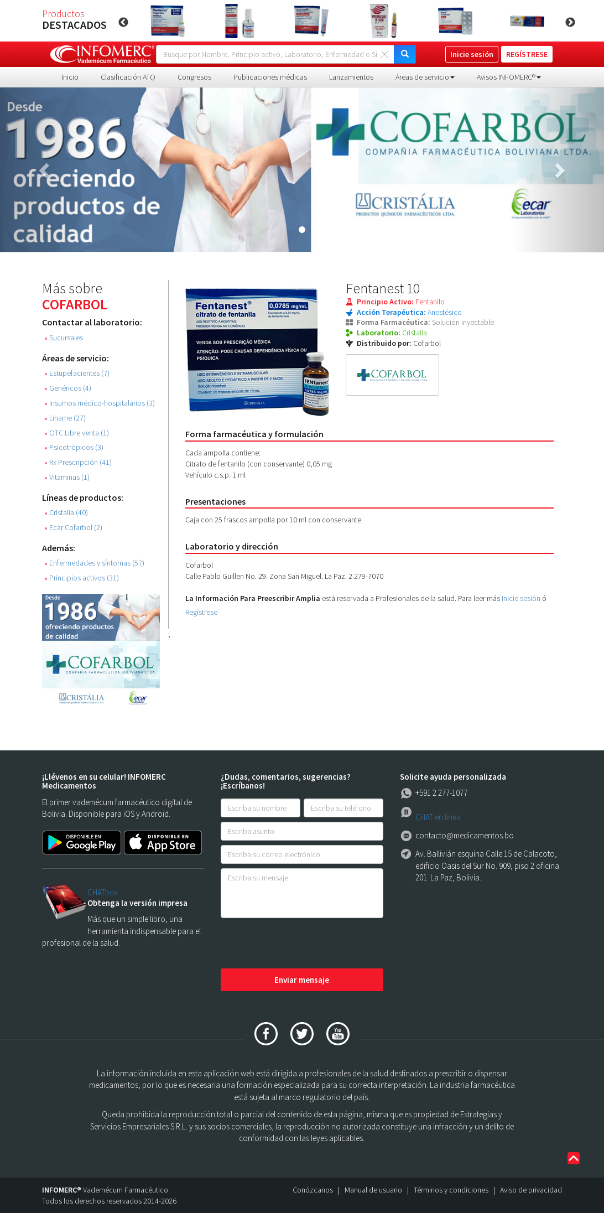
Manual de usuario (373, 1190)
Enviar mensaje (301, 979)
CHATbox (102, 892)
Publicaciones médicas (270, 77)
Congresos (194, 77)
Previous (123, 22)
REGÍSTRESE (527, 54)
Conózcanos (313, 1190)
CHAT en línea (438, 817)
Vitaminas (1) (67, 477)
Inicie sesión (521, 598)
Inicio (70, 77)
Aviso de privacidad (531, 1190)
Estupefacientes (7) (77, 373)
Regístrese (201, 612)
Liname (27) (65, 418)
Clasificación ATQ (128, 77)
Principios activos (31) (81, 578)
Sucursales (63, 338)
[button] (45, 170)
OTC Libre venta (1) (76, 433)
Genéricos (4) (67, 388)
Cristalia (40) (66, 512)
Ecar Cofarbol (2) (73, 527)
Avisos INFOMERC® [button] (509, 77)
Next (570, 22)
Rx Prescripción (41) (78, 462)
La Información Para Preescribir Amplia (252, 598)
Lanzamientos (351, 77)
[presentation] (305, 944)
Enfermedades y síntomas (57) (94, 563)
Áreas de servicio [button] (425, 77)
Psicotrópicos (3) (73, 447)
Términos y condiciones (451, 1190)
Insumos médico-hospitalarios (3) (99, 403)
